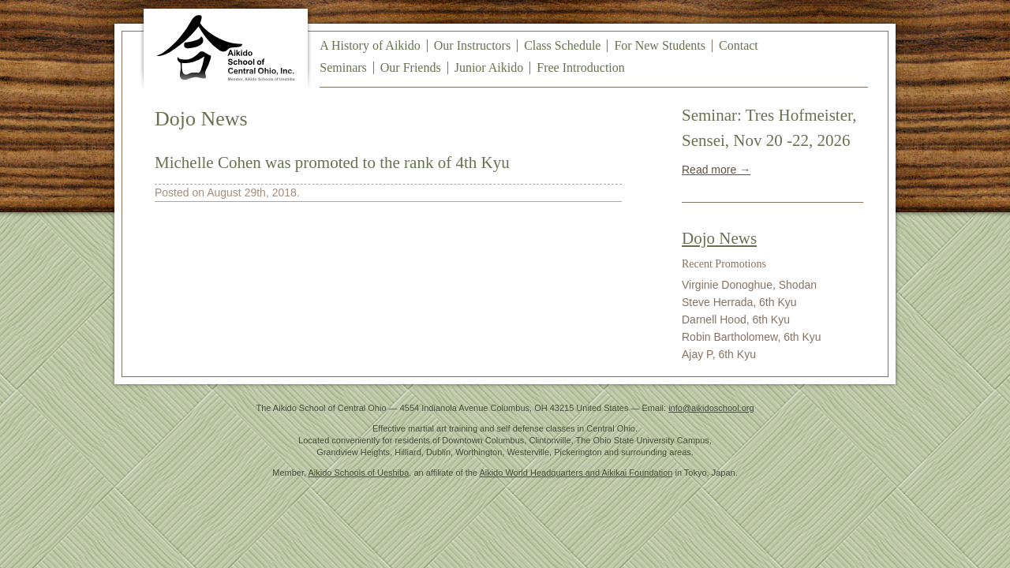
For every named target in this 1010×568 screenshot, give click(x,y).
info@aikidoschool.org (711, 408)
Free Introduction (581, 67)
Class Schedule (562, 45)
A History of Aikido (370, 45)
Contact (738, 45)
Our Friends (410, 67)
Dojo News (719, 238)
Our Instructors (472, 45)
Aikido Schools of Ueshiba (359, 472)
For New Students (659, 45)
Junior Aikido (489, 67)
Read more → (716, 169)
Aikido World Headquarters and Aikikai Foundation (575, 472)
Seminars (343, 67)
